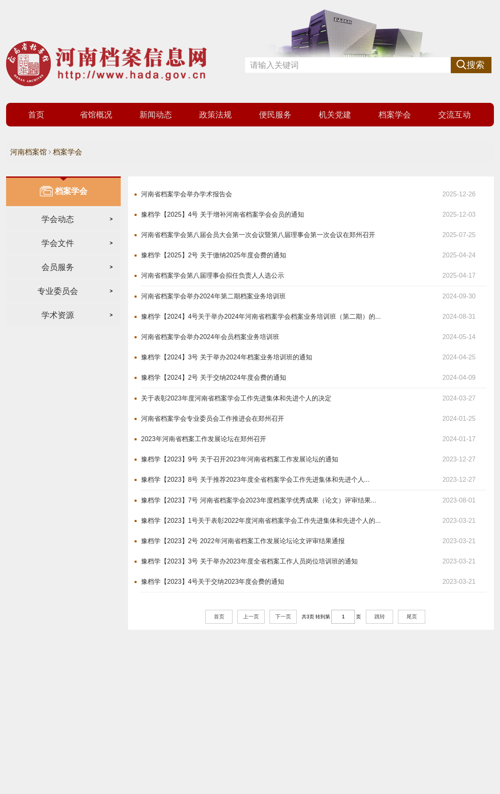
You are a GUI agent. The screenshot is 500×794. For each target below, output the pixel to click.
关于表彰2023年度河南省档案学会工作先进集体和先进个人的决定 (236, 398)
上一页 (251, 616)
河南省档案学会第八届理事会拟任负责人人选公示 (212, 275)
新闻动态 (155, 114)
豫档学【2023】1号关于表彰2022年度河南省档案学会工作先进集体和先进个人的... (260, 520)
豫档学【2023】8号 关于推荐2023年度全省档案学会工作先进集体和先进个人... (255, 479)
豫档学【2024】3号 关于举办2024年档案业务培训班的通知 (226, 357)
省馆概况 (96, 114)
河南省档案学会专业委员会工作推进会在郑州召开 (212, 418)
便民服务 (275, 114)
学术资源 (57, 315)
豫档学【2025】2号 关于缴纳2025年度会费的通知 (213, 255)
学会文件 (57, 243)
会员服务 (57, 267)
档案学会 (394, 114)
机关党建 (335, 114)
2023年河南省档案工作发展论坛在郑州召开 (203, 438)
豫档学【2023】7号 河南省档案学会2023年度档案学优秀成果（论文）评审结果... (258, 500)
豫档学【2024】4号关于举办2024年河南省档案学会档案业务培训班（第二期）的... (260, 316)
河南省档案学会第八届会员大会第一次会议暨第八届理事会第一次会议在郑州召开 (258, 234)
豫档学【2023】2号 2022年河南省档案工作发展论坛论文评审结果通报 (243, 540)
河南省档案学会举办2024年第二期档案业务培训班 (213, 296)
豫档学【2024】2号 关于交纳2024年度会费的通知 (213, 377)
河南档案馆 (28, 152)
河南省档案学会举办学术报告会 (186, 194)
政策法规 (215, 114)
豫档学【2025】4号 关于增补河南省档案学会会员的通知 (222, 214)
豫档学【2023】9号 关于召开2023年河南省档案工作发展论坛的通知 (239, 459)
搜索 (476, 65)
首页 (36, 114)
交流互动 (454, 114)
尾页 (412, 616)
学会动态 (57, 219)
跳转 (379, 616)
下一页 (283, 616)
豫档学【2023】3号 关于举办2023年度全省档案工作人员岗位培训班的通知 (249, 561)
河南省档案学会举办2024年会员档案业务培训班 (210, 336)
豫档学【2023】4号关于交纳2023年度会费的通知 (212, 581)
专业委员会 (57, 291)
